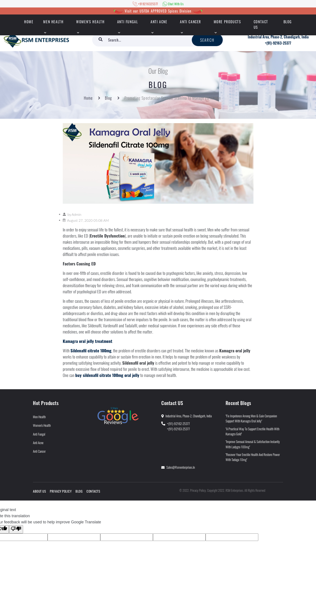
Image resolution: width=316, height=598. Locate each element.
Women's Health (90, 21)
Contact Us (261, 24)
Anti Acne (159, 21)
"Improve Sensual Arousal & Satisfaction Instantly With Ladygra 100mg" (253, 444)
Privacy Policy (61, 491)
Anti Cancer (190, 21)
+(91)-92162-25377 (178, 423)
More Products (227, 21)
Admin (76, 214)
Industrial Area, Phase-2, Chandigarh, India (278, 37)
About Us (39, 491)
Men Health (53, 21)
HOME (28, 21)
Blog (288, 21)
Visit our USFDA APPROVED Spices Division (158, 11)
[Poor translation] (16, 529)
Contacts (93, 491)
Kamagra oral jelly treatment (87, 341)
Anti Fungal (127, 21)
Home (88, 98)
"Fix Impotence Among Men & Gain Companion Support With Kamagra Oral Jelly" (251, 418)
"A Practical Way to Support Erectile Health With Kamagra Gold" (252, 431)
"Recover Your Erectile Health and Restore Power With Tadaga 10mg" (253, 457)
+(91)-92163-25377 (278, 43)
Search (207, 40)
